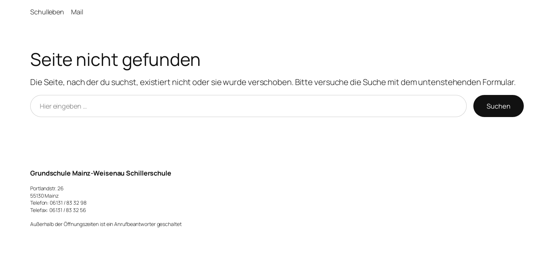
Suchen (499, 106)
